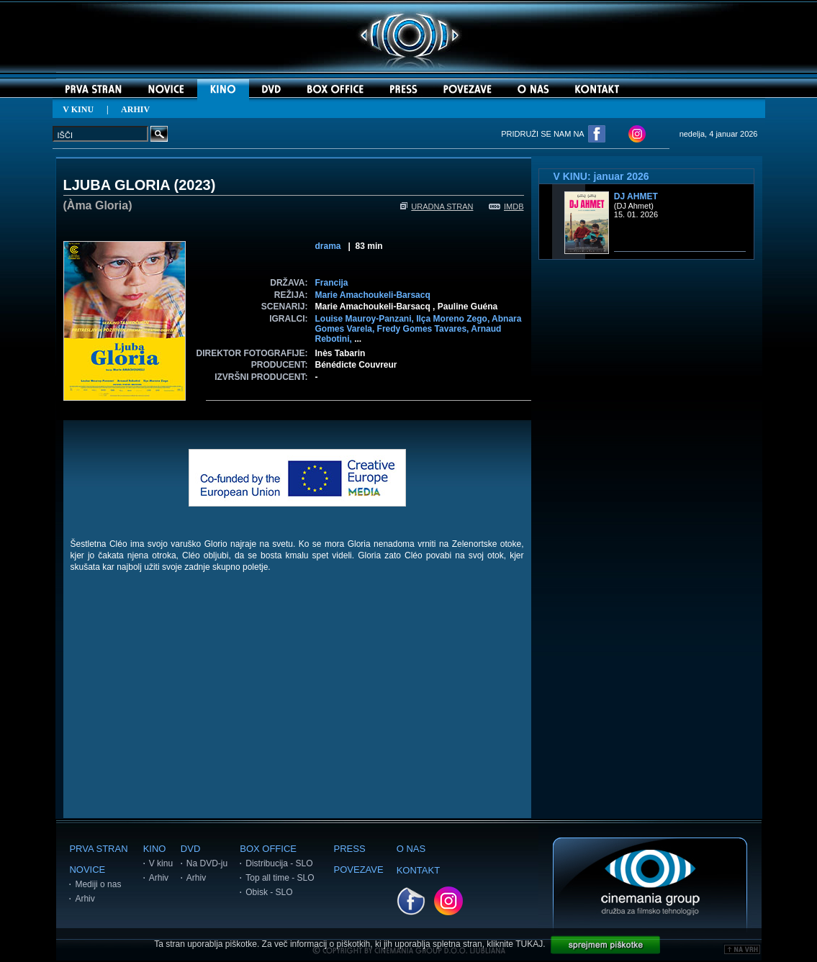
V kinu (161, 863)
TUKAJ (529, 944)
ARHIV (135, 109)
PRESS (350, 848)
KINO (154, 848)
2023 (195, 185)
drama (328, 246)
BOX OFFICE (268, 848)
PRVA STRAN (98, 848)
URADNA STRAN (436, 206)
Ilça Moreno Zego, (454, 319)
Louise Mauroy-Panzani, (366, 319)
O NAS (411, 848)
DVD (190, 848)
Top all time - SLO (279, 878)
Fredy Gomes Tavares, (424, 329)
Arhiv (84, 899)
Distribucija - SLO (278, 863)
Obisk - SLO (268, 892)
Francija (331, 283)
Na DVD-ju (206, 863)
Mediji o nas (98, 884)
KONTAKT (418, 870)
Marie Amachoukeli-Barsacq (372, 295)
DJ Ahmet (636, 196)
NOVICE (87, 869)
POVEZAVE (359, 869)
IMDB (506, 206)
